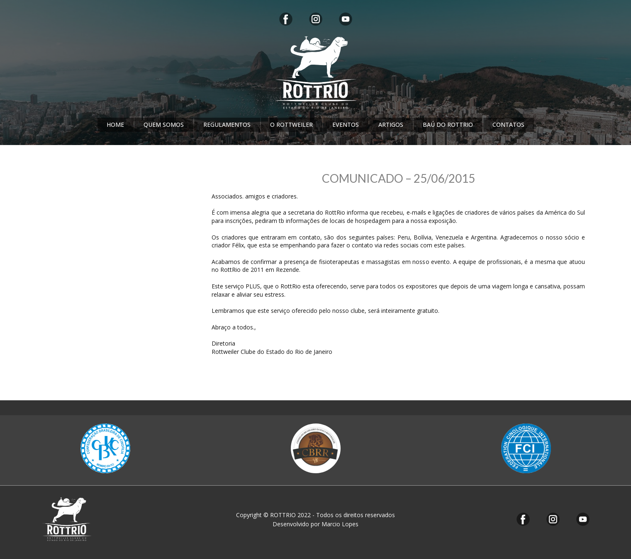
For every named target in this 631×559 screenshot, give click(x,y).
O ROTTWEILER (291, 124)
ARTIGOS (390, 124)
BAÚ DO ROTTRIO (448, 124)
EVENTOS (345, 124)
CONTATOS (508, 124)
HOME (115, 124)
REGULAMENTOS (227, 124)
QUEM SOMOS (164, 124)
